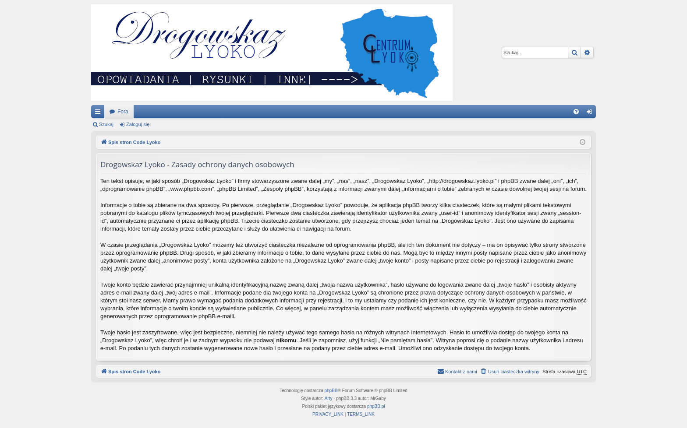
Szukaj (106, 124)
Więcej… (99, 113)
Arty (329, 398)
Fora (122, 112)
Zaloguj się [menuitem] (591, 113)
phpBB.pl (376, 406)
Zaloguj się (137, 124)
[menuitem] (576, 111)
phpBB (331, 390)
